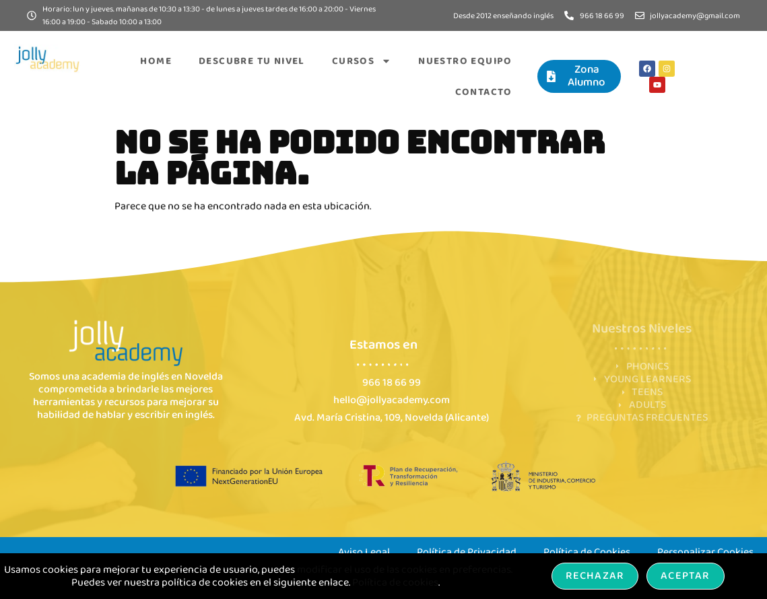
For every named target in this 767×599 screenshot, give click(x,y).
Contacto (483, 92)
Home (156, 61)
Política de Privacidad (466, 552)
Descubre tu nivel (252, 61)
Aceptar (685, 575)
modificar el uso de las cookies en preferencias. (404, 569)
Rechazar (595, 575)
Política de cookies (395, 582)
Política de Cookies (586, 552)
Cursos (361, 61)
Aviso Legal (364, 552)
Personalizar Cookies (705, 552)
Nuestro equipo (465, 61)
